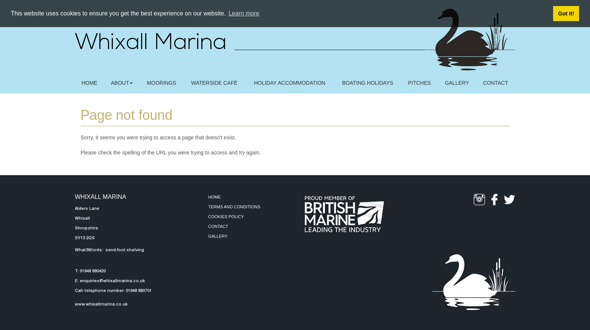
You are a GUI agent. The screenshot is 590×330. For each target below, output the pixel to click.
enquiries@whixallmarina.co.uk (112, 281)
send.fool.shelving (124, 250)
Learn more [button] (243, 13)
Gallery (217, 236)
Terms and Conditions (234, 207)
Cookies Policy (226, 216)
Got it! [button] (566, 14)
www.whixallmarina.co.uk (101, 304)
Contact (218, 226)
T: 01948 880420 (90, 271)
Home (214, 197)
